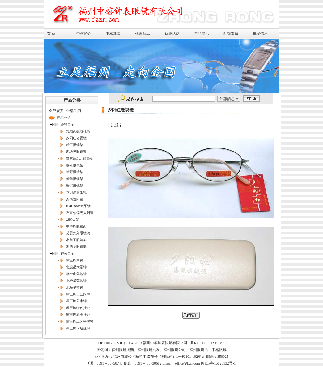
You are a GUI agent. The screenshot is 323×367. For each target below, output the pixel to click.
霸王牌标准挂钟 (78, 314)
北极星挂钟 (74, 287)
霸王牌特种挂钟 (78, 308)
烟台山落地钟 (76, 274)
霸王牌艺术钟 (76, 301)
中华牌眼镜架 (76, 226)
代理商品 (142, 33)
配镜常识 (230, 33)
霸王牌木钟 (74, 260)
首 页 (51, 33)
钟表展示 (67, 253)
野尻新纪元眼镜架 (79, 158)
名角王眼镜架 (76, 240)
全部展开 (56, 111)
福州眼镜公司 (175, 350)
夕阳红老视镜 (76, 138)
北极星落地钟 (76, 280)
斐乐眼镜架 (74, 165)
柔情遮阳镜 (74, 199)
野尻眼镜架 (74, 185)
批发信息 (260, 33)
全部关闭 (73, 111)
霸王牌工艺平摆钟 (79, 321)
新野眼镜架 (74, 172)
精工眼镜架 (74, 145)
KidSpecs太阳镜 (78, 206)
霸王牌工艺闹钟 (78, 294)
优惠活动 (172, 33)
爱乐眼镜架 (74, 179)
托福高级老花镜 (78, 131)
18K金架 (72, 219)
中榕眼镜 (219, 350)
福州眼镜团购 (123, 350)
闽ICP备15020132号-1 (218, 363)
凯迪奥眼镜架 (76, 151)
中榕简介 (83, 33)
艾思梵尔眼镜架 (78, 233)
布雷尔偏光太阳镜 (79, 213)
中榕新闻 (113, 33)
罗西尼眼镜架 (76, 246)
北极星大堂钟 (76, 267)
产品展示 (201, 33)
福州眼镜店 (198, 350)
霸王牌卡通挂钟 (78, 328)
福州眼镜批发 (149, 350)
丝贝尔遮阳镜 (76, 192)
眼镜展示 (67, 124)
